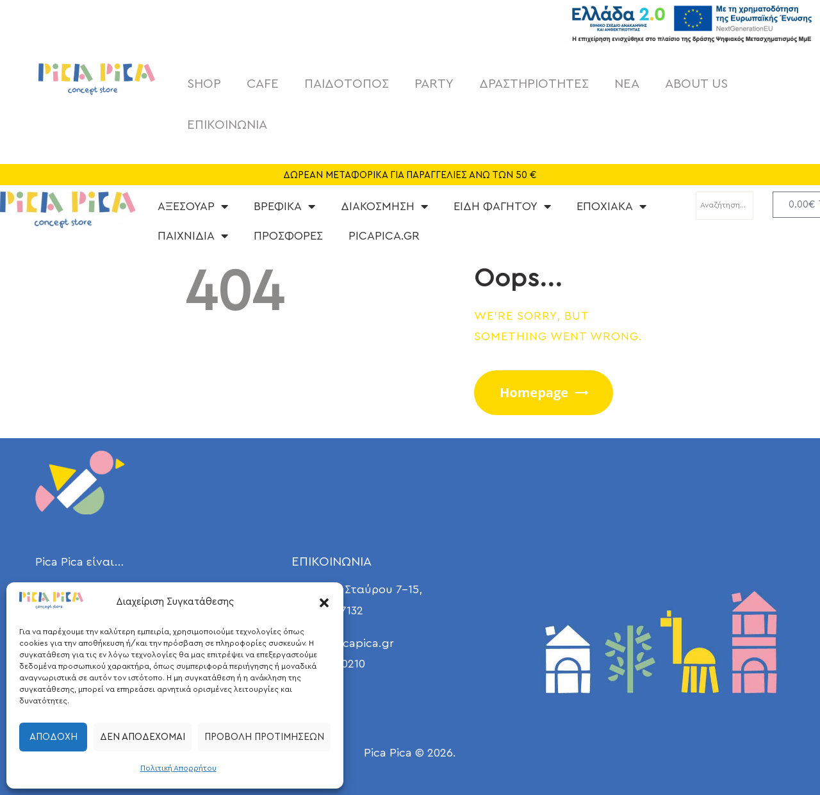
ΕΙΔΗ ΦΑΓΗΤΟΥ (502, 206)
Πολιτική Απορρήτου (178, 768)
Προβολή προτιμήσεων (264, 737)
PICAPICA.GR (384, 236)
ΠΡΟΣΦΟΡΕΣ (288, 236)
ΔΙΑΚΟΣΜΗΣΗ (384, 206)
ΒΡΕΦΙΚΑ (284, 206)
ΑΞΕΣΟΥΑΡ (193, 206)
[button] (324, 602)
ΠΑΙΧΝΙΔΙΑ (193, 236)
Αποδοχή (53, 737)
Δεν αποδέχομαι (142, 737)
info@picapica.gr (347, 643)
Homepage (534, 392)
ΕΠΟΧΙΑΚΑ (611, 206)
